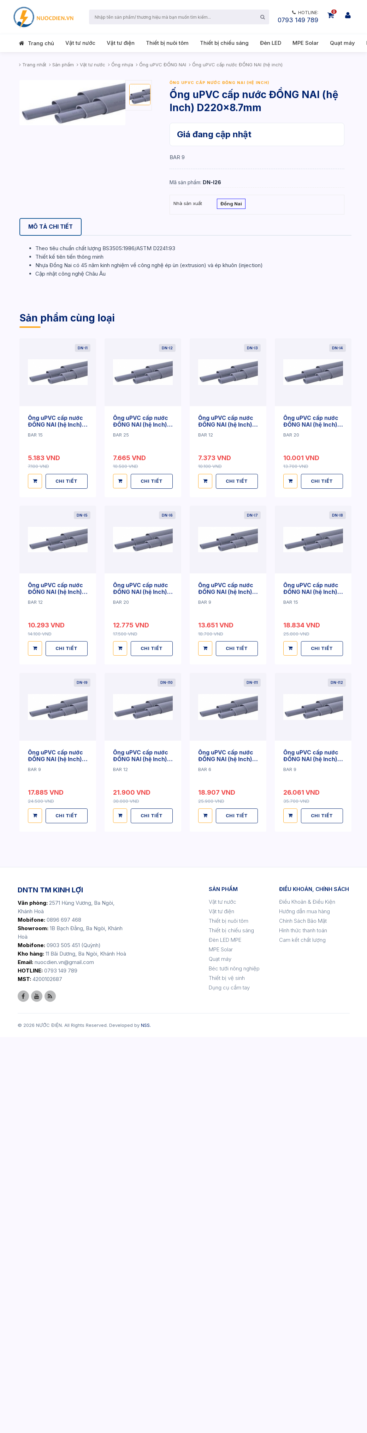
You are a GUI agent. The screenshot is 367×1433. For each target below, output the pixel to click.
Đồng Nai (231, 204)
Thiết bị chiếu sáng (224, 43)
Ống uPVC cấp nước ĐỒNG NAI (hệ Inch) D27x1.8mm (226, 822)
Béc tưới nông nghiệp (234, 1364)
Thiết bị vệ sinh (227, 1374)
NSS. (146, 1421)
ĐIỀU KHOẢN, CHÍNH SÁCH (314, 1285)
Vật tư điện (121, 43)
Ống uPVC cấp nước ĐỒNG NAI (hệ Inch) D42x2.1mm (226, 989)
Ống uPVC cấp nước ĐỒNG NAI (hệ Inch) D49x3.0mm (140, 1155)
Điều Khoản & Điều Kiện (307, 1297)
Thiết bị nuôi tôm (167, 43)
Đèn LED (270, 43)
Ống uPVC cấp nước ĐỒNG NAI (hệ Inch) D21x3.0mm (140, 822)
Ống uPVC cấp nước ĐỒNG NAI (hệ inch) (220, 82)
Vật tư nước (80, 43)
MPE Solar (305, 43)
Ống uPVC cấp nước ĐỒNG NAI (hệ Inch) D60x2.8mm (311, 1155)
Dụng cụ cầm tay (229, 1383)
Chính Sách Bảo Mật (303, 1316)
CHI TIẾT (67, 878)
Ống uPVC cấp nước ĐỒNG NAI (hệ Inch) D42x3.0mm (311, 989)
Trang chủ (41, 43)
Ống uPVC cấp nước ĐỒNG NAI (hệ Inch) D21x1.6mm (55, 822)
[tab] (51, 227)
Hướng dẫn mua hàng (304, 1307)
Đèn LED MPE (225, 1335)
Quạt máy (342, 43)
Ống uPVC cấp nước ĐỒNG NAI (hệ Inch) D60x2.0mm (226, 1155)
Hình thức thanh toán (303, 1326)
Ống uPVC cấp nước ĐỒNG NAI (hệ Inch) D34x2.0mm (55, 989)
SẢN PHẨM (223, 1285)
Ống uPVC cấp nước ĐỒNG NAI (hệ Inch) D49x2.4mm (55, 1155)
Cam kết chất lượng (302, 1335)
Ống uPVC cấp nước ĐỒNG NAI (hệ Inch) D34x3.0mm (140, 989)
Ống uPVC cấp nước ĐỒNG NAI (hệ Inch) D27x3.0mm (311, 822)
